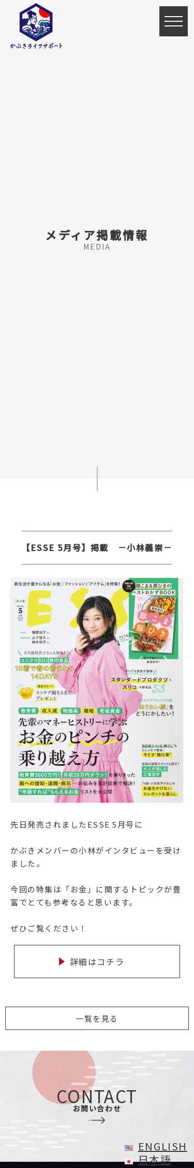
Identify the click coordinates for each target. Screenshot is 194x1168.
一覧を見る (97, 1018)
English (162, 1145)
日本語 (155, 1159)
